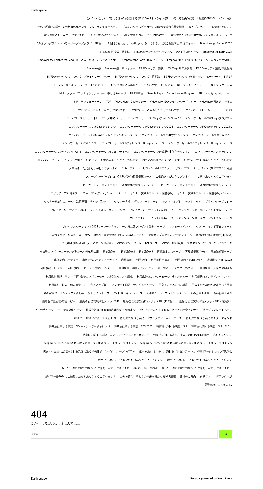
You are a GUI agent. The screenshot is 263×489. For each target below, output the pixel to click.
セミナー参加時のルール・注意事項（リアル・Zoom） (77, 201)
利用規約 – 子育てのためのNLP (177, 268)
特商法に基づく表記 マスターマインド (209, 318)
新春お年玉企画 (200, 293)
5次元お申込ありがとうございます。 (65, 35)
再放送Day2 (128, 251)
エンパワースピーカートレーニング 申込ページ (95, 118)
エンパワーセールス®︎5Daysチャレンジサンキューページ (103, 135)
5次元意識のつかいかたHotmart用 (144, 35)
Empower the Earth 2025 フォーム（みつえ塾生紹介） (199, 60)
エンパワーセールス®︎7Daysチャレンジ (164, 135)
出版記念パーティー (66, 259)
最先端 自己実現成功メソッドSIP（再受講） (205, 301)
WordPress (225, 478)
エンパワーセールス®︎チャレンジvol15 (58, 151)
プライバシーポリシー (218, 201)
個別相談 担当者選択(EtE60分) (214, 235)
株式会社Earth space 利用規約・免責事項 (111, 309)
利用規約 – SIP (77, 268)
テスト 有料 (193, 201)
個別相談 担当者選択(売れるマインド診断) (87, 243)
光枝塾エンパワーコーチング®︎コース (209, 243)
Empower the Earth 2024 (217, 51)
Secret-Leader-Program (181, 93)
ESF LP (228, 76)
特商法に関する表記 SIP (171, 326)
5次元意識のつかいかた (105, 35)
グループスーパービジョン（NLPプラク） (146, 168)
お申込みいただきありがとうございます (208, 159)
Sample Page (155, 93)
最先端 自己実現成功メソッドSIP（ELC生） (149, 301)
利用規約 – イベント (102, 268)
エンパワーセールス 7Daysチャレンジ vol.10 (154, 118)
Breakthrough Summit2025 (216, 43)
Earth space (39, 10)
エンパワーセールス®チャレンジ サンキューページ (132, 143)
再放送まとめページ (169, 251)
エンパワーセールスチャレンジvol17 (60, 159)
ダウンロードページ (146, 201)
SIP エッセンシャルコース (215, 93)
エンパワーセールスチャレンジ (213, 151)
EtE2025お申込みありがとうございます (133, 85)
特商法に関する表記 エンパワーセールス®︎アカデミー (116, 334)
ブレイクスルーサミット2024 (68, 210)
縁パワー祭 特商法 (146, 368)
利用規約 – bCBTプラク (189, 259)
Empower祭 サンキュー (120, 68)
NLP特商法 (136, 93)
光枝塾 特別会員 (172, 243)
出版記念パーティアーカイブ (99, 259)
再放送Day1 (110, 251)
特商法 (78, 318)
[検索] (225, 434)
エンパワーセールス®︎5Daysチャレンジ (92, 126)
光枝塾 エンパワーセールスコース (137, 243)
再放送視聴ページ (196, 251)
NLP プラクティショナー (192, 85)
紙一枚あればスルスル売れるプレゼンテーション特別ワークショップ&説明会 (185, 351)
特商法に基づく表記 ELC (101, 318)
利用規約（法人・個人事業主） (67, 284)
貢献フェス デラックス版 (216, 376)
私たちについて (222, 334)
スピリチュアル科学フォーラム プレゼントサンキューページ (88, 193)
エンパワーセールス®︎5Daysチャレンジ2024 (146, 126)
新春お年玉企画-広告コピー (58, 301)
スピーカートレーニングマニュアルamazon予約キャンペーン (117, 185)
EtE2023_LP (98, 85)
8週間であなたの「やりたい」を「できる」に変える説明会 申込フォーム (152, 43)
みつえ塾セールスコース (66, 235)
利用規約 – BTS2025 (219, 259)
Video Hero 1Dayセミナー (130, 101)
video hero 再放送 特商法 (216, 101)
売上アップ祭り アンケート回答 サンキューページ (122, 284)
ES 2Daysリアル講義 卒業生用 (214, 68)
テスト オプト (171, 201)
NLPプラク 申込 (221, 85)
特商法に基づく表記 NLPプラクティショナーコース (151, 318)
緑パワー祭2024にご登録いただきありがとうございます (95, 368)
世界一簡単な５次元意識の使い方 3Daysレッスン (114, 235)
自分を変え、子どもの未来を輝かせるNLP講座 (148, 376)
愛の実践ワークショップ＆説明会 (64, 293)
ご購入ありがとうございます (214, 176)
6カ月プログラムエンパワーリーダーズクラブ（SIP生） (70, 43)
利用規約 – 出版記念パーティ (136, 268)
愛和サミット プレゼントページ (166, 293)
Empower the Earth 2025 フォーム (142, 60)
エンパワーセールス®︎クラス (79, 143)
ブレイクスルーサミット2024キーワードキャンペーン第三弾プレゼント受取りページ (180, 218)
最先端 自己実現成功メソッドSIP (99, 301)
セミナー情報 (122, 201)
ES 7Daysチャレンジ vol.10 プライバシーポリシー (79, 76)
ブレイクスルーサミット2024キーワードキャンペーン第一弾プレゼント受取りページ (180, 210)
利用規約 (126, 259)
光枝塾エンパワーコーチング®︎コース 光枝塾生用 (69, 251)
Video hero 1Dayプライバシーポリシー (173, 101)
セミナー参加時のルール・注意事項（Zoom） (204, 193)
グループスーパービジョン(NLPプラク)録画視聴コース (119, 176)
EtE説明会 (167, 85)
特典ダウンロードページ (217, 309)
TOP (108, 101)
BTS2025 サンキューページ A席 (153, 51)
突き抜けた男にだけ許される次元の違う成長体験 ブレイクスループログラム (90, 343)
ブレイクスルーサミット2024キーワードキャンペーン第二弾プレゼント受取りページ (113, 226)
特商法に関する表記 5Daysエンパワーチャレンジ (79, 326)
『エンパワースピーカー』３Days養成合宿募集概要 (153, 26)
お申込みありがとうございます (119, 159)
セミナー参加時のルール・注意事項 (151, 193)
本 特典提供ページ (70, 309)
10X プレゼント (198, 26)
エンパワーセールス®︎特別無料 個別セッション (162, 151)
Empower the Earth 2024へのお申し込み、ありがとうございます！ (78, 60)
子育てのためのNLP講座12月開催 (212, 284)
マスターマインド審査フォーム (213, 226)
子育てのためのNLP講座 (173, 284)
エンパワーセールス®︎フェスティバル (107, 151)
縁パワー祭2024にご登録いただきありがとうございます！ (197, 368)
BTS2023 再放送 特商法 (114, 51)
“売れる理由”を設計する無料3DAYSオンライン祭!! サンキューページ (77, 26)
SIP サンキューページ (88, 101)
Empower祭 (94, 68)
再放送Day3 (146, 251)
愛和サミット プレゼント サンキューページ (115, 293)
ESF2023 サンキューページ (70, 85)
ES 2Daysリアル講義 (151, 68)
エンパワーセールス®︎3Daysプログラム (208, 118)
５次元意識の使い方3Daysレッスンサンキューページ (200, 35)
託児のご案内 (188, 376)
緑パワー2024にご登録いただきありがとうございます (130, 359)
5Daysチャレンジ (221, 26)
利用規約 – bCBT (161, 259)
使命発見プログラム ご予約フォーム (170, 235)
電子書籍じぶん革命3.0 (218, 384)
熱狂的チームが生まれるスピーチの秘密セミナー (169, 309)
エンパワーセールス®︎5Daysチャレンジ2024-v (204, 126)
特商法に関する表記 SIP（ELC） (211, 326)
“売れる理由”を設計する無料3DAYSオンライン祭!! (139, 18)
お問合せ (91, 159)
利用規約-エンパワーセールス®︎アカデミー (162, 276)
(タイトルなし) (96, 18)
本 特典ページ (44, 309)
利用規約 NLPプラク (58, 276)
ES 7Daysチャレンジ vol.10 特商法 (137, 76)
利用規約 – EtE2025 (52, 268)
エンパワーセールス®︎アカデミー (212, 135)
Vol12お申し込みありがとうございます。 (103, 110)
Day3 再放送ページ (187, 51)
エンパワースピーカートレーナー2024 (209, 110)
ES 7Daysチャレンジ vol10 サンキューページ (192, 76)
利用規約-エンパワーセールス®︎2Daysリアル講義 (103, 276)
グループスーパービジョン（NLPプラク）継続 (204, 168)
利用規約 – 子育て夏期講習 (216, 268)
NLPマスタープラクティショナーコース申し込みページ (92, 93)
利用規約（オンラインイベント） (212, 276)
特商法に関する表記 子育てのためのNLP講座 (181, 334)
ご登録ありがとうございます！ (174, 176)
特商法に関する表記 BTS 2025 (133, 326)
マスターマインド (180, 226)
